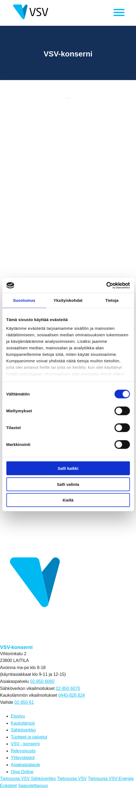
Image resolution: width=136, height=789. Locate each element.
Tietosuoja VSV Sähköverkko (28, 778)
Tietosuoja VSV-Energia (111, 778)
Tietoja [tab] (111, 300)
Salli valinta (68, 484)
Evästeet (8, 785)
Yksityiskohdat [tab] (68, 300)
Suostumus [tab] (24, 300)
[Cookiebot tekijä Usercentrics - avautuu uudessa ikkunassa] (106, 285)
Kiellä (67, 500)
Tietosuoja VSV (72, 778)
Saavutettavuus (33, 785)
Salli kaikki (68, 468)
